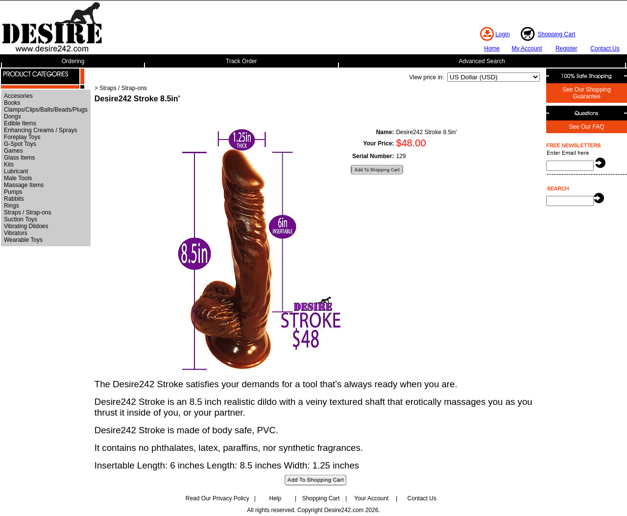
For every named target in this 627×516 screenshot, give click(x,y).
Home (492, 48)
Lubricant (16, 171)
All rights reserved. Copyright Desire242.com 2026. (313, 510)
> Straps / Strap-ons (121, 88)
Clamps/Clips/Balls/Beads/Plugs (46, 109)
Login (502, 34)
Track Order (241, 61)
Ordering (73, 61)
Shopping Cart (557, 34)
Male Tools (18, 178)
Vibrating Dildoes (26, 226)
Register (566, 48)
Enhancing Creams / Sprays (40, 130)
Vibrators (15, 233)
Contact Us (604, 48)
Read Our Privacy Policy (217, 498)
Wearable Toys (23, 239)
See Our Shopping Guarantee (586, 93)
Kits (9, 164)
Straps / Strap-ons (27, 212)
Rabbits (14, 198)
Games (13, 150)
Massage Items (24, 185)
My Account (526, 48)
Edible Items (20, 123)
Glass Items (19, 157)
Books (12, 102)
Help (275, 498)
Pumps (13, 191)
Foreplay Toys (22, 137)
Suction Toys (20, 219)
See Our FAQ (586, 126)
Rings (11, 205)
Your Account (371, 498)
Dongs (12, 116)
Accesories (18, 96)
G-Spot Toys (20, 144)
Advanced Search (481, 61)
